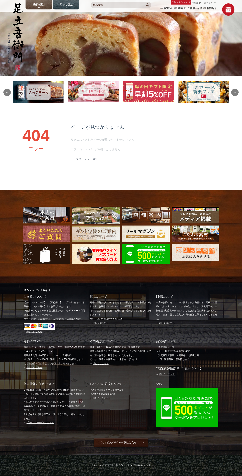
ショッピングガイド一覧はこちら (118, 442)
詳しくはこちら (34, 331)
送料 (180, 8)
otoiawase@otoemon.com (110, 318)
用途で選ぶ (66, 4)
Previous (6, 92)
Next (235, 92)
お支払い (168, 8)
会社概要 (196, 3)
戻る (95, 158)
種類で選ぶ (38, 4)
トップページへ (80, 158)
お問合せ (211, 8)
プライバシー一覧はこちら (40, 422)
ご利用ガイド (194, 8)
